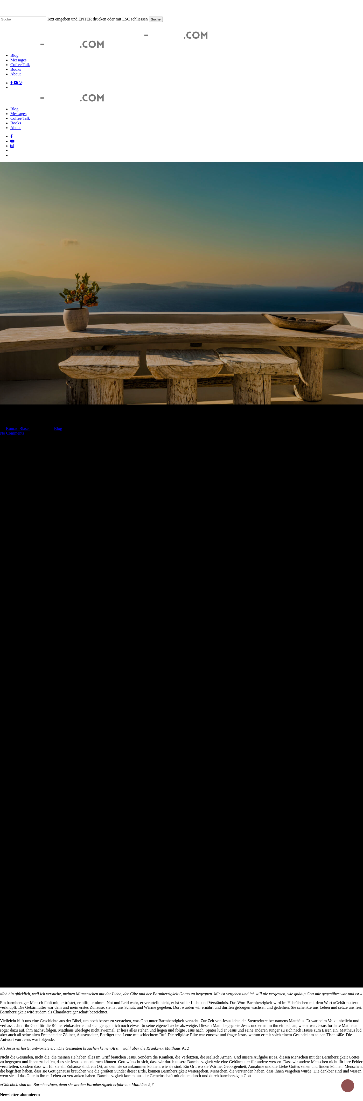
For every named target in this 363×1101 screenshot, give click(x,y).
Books (15, 123)
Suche (156, 19)
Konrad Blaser (18, 428)
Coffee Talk (20, 118)
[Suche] (23, 19)
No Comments (12, 433)
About (15, 127)
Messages (18, 113)
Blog (14, 109)
